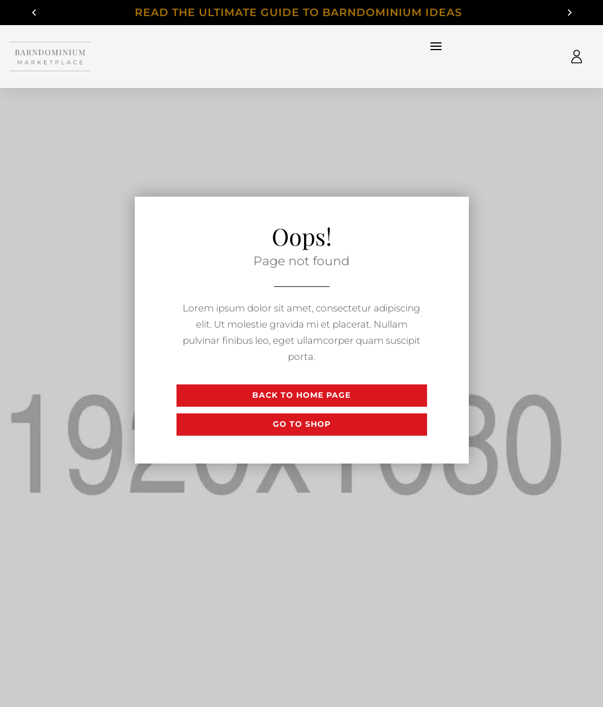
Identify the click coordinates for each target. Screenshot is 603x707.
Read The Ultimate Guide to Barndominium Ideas (302, 13)
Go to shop (302, 424)
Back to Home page (301, 395)
